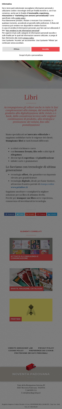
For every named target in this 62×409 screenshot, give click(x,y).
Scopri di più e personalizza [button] (31, 404)
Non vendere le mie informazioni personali (22, 379)
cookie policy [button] (20, 367)
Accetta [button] (45, 398)
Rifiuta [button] (16, 398)
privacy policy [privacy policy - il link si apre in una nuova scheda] (28, 387)
